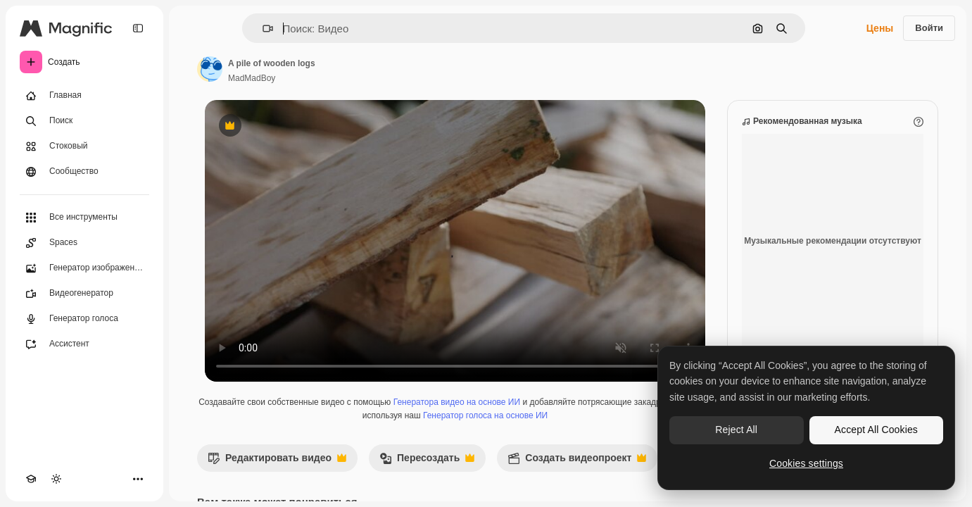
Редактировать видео (277, 461)
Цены (880, 28)
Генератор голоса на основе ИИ (485, 415)
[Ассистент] (84, 344)
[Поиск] (84, 121)
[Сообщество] (84, 172)
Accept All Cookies (876, 429)
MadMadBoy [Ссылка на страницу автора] (251, 78)
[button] (262, 28)
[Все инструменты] (84, 217)
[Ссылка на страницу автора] (209, 69)
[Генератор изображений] (84, 268)
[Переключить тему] (56, 479)
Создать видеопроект (576, 461)
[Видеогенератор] (84, 293)
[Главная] (84, 95)
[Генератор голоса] (84, 319)
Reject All (736, 429)
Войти (929, 28)
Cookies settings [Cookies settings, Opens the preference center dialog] (806, 463)
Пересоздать (426, 461)
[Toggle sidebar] (138, 28)
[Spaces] (84, 243)
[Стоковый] (84, 146)
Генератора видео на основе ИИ (456, 402)
